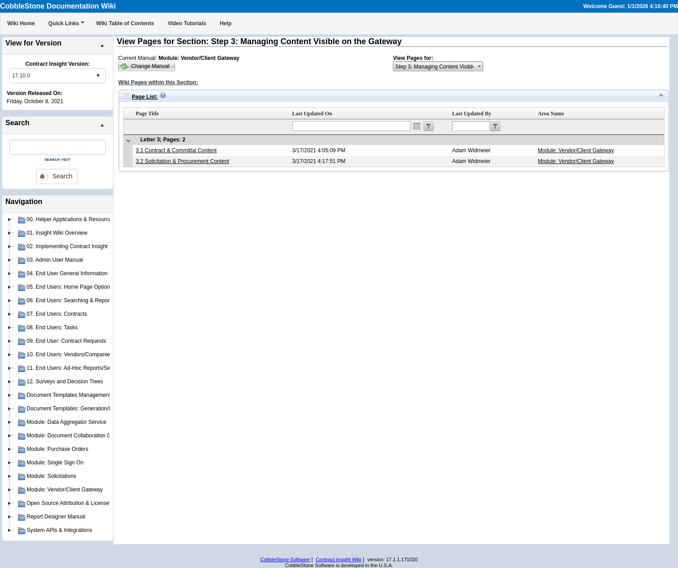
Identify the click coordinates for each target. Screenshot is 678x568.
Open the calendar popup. (417, 126)
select (98, 75)
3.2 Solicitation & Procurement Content (182, 161)
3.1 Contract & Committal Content (176, 150)
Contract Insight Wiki (338, 559)
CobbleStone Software (285, 559)
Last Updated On (312, 113)
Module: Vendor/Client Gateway (576, 150)
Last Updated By (471, 113)
